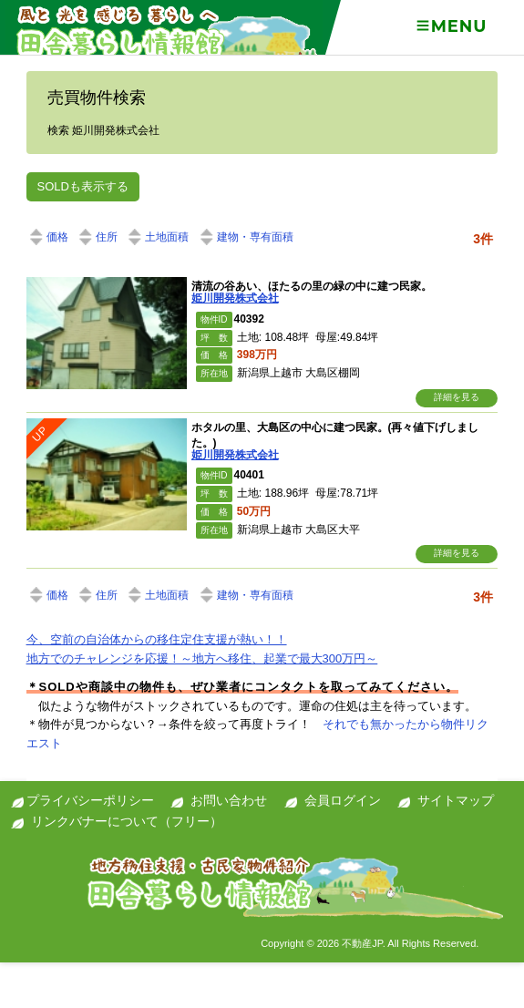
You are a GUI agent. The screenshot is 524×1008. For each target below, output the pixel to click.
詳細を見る (456, 397)
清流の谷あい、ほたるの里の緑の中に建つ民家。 (311, 286)
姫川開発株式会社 (235, 298)
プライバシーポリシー (90, 800)
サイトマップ (455, 800)
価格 (47, 236)
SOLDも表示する (82, 186)
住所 (97, 236)
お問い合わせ (228, 800)
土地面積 (157, 236)
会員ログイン (342, 800)
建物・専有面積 (245, 236)
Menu (451, 26)
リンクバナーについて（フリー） (126, 821)
